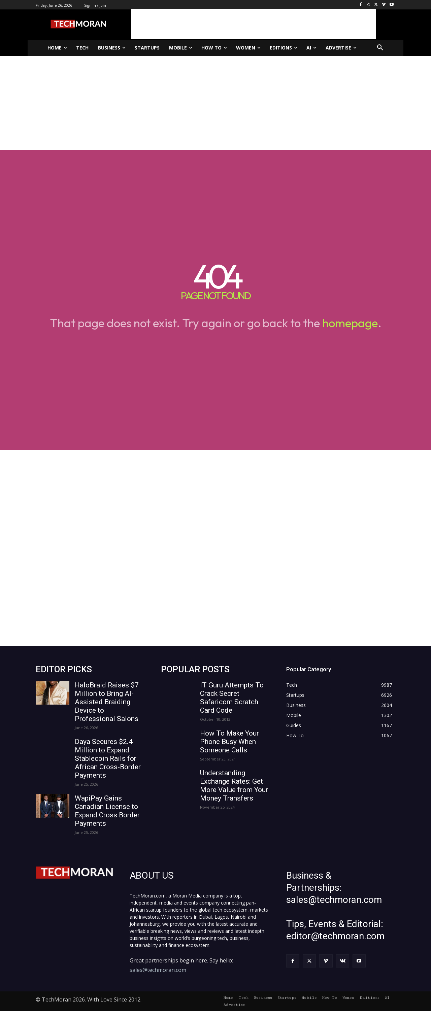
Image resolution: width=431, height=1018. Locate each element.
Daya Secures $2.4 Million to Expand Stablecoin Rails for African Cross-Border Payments (108, 758)
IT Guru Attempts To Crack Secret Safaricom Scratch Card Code (232, 697)
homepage (350, 322)
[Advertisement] (253, 24)
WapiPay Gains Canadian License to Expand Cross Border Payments (107, 810)
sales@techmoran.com (158, 970)
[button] (380, 48)
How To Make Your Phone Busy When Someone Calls (229, 741)
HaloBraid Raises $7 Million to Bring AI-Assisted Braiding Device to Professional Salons (107, 702)
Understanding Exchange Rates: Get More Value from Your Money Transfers (234, 785)
